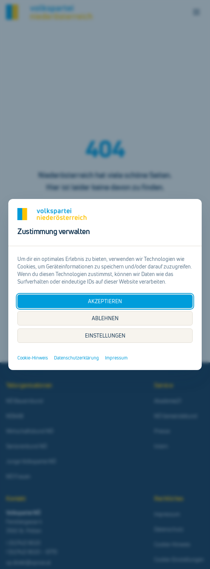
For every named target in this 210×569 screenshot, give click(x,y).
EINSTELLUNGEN (105, 335)
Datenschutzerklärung (76, 358)
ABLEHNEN (105, 318)
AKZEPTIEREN (105, 301)
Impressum (116, 358)
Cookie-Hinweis (32, 358)
